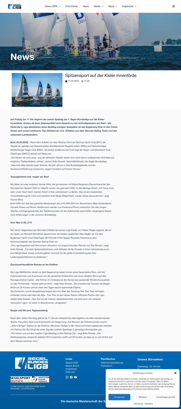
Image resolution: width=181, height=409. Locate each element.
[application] (60, 6)
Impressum (149, 403)
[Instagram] (173, 6)
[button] (175, 373)
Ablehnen (142, 397)
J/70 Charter (72, 6)
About (111, 6)
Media (98, 6)
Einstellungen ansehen (165, 397)
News (86, 6)
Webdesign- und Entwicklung (22, 389)
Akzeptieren (119, 397)
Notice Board (72, 366)
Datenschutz (138, 403)
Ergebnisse (127, 6)
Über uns (70, 372)
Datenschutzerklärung (112, 363)
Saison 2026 (54, 6)
